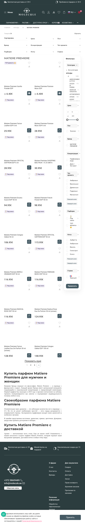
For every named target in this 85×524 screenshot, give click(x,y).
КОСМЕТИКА (68, 23)
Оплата (68, 471)
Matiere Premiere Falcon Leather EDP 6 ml (13, 125)
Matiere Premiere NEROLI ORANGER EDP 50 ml (13, 273)
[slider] (67, 119)
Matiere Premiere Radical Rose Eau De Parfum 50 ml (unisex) (46, 310)
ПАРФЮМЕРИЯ (13, 23)
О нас (51, 467)
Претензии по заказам (70, 491)
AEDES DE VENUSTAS (73, 91)
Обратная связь (13, 488)
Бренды (52, 475)
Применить (72, 286)
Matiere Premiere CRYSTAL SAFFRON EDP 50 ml (44, 236)
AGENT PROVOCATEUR (75, 100)
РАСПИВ (26, 23)
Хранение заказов (72, 487)
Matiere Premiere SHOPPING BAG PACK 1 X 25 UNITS (45, 162)
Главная (7, 27)
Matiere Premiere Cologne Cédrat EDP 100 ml (44, 347)
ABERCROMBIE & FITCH (74, 80)
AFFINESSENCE (75, 94)
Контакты (53, 471)
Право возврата (71, 483)
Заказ (67, 479)
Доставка (69, 475)
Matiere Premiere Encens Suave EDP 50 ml (13, 199)
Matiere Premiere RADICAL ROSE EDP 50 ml (14, 310)
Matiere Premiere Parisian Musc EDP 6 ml (44, 125)
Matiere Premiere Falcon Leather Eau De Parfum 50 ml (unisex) (15, 348)
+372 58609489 (12, 480)
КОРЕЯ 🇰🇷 (56, 23)
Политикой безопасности (32, 521)
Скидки (68, 467)
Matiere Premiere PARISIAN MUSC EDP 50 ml (44, 273)
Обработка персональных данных (54, 506)
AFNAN (72, 97)
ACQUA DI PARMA (72, 85)
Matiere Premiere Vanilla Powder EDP (13, 87)
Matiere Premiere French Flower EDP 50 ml (43, 199)
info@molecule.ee (13, 483)
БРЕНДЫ (16, 27)
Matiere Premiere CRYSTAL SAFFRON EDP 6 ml (14, 162)
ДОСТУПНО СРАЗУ (41, 23)
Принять (70, 517)
